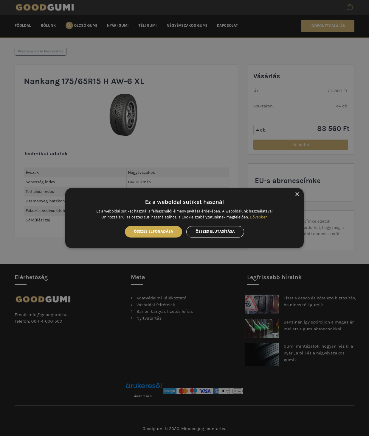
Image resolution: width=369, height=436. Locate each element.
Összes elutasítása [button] (215, 231)
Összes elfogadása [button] (153, 231)
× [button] (297, 194)
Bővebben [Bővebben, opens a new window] (259, 217)
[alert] (184, 218)
